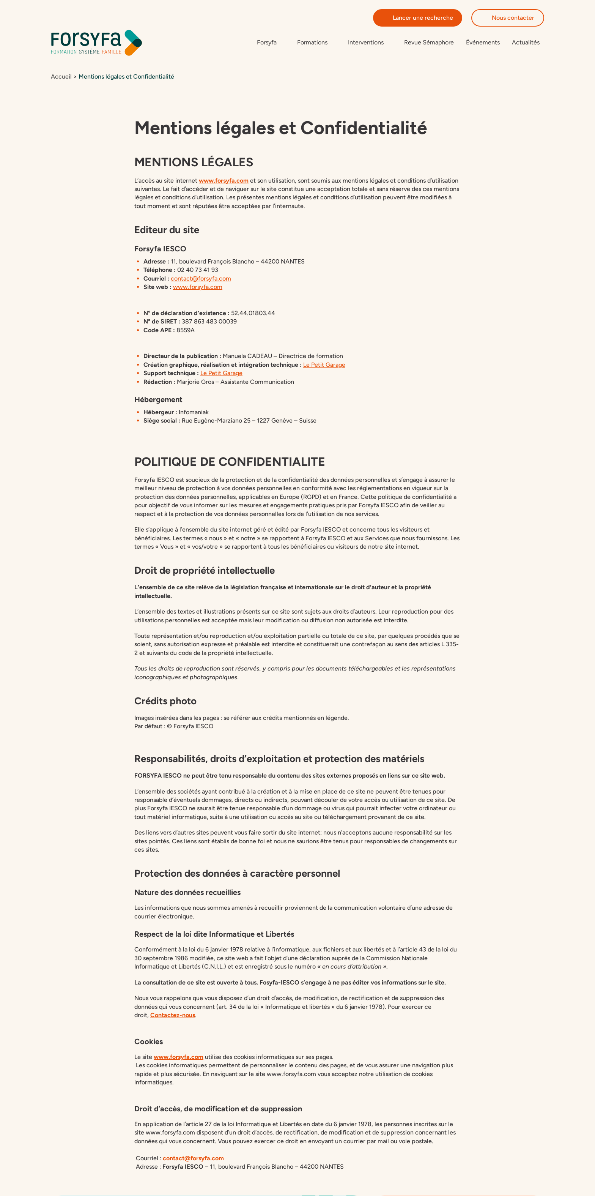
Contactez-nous (172, 1015)
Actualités (526, 42)
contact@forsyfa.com (193, 1158)
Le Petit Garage (324, 365)
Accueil (61, 77)
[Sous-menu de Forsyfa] (271, 43)
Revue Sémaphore (429, 42)
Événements (483, 42)
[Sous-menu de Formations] (316, 43)
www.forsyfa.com (224, 181)
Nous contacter (507, 17)
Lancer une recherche (417, 17)
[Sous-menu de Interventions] (370, 43)
